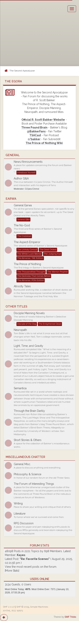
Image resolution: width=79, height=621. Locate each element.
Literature (19, 513)
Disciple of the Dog (26, 324)
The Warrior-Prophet (57, 272)
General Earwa (23, 205)
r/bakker (34, 139)
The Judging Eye (52, 254)
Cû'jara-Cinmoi (32, 189)
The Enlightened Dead (50, 324)
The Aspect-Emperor (27, 242)
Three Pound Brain (34, 127)
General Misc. (22, 464)
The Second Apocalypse (22, 70)
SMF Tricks (70, 617)
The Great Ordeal (48, 249)
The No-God (22, 225)
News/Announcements (28, 161)
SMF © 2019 (22, 606)
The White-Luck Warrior (29, 254)
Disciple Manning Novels (29, 313)
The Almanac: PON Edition (30, 280)
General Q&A (23, 219)
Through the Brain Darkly (29, 410)
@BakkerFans (36, 131)
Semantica (20, 388)
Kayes (21, 555)
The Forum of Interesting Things (34, 483)
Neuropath (20, 329)
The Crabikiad (24, 236)
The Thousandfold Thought (31, 272)
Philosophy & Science (27, 474)
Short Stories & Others (27, 440)
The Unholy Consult (27, 249)
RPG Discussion (23, 523)
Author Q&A (21, 178)
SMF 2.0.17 (8, 606)
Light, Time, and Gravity (28, 345)
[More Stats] (12, 570)
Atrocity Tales (22, 286)
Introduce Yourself (26, 172)
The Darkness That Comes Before (33, 276)
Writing (18, 503)
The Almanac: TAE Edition (30, 258)
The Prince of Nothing (27, 264)
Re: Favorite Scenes (34, 558)
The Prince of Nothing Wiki (44, 143)
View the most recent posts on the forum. (31, 566)
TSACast (35, 135)
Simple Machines (39, 606)
